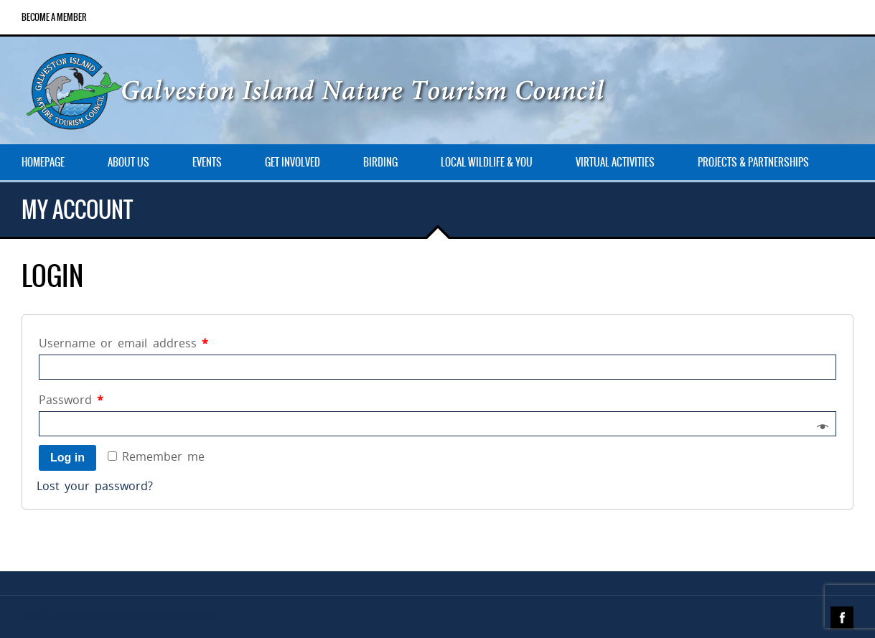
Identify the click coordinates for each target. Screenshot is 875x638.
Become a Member (54, 17)
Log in (67, 457)
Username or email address (123, 343)
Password (71, 400)
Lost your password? (95, 486)
